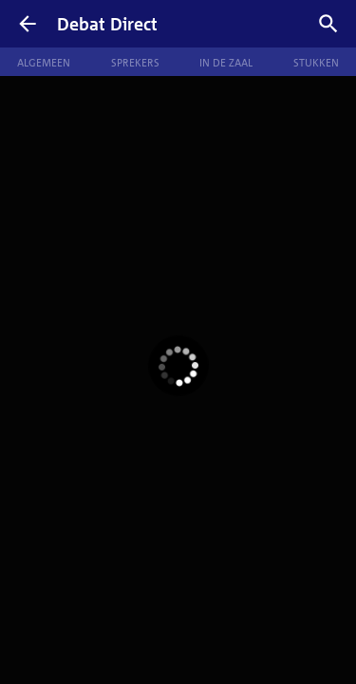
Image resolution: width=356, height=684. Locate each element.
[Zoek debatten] (328, 24)
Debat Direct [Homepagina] (107, 23)
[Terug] (27, 24)
